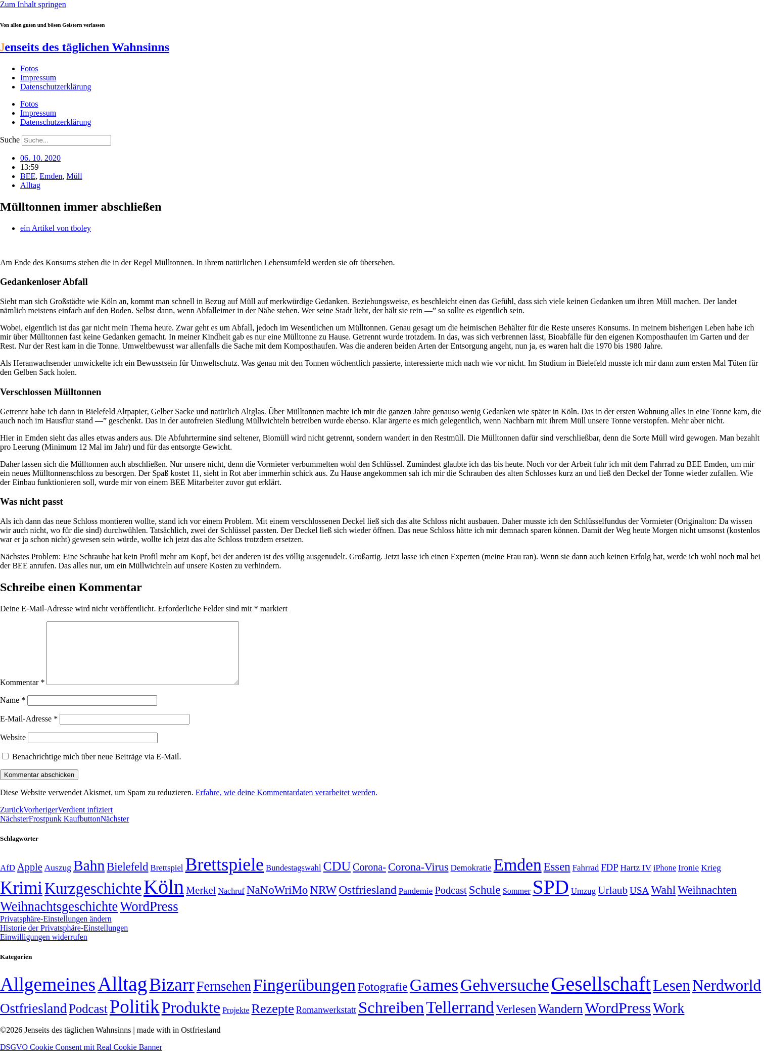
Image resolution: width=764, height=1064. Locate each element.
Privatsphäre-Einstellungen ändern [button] (56, 931)
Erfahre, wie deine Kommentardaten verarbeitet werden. (286, 804)
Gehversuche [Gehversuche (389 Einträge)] (504, 997)
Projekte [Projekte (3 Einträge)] (235, 1022)
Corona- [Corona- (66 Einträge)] (369, 879)
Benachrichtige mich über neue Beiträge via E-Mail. (96, 768)
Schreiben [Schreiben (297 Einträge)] (391, 1019)
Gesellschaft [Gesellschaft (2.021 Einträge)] (601, 996)
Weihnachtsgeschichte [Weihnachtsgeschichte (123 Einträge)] (59, 918)
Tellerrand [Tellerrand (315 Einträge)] (460, 1019)
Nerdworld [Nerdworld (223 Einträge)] (726, 997)
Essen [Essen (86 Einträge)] (557, 879)
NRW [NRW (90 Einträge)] (323, 901)
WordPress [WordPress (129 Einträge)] (149, 918)
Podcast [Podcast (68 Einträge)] (451, 902)
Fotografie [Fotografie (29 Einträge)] (383, 998)
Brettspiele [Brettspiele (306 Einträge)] (224, 876)
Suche (10, 139)
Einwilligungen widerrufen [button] (43, 949)
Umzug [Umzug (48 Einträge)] (583, 903)
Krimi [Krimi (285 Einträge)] (21, 900)
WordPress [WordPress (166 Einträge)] (618, 1020)
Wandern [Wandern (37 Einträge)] (560, 1021)
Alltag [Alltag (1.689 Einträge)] (122, 996)
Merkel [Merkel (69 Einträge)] (201, 902)
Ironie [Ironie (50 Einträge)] (688, 880)
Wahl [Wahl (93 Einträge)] (663, 901)
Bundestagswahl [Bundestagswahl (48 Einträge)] (293, 880)
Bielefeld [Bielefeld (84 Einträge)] (127, 879)
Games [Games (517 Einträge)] (434, 997)
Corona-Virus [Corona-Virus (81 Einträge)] (418, 879)
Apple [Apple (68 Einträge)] (29, 879)
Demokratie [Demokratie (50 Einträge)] (471, 880)
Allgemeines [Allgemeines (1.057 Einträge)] (48, 996)
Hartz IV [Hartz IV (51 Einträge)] (635, 880)
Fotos (29, 68)
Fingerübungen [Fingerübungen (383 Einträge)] (304, 997)
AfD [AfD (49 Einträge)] (7, 880)
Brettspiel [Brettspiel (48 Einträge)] (167, 880)
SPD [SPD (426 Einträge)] (551, 899)
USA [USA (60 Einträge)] (639, 902)
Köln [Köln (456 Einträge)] (164, 899)
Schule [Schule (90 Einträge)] (485, 901)
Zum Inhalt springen (33, 4)
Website (13, 749)
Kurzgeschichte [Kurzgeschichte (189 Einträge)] (92, 900)
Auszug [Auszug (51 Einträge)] (57, 880)
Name (12, 712)
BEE (27, 176)
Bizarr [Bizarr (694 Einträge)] (172, 997)
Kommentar (22, 694)
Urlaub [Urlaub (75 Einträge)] (613, 902)
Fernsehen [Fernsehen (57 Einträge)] (224, 998)
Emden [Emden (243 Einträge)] (518, 876)
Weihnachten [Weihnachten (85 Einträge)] (707, 902)
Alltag (30, 185)
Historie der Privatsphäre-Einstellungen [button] (64, 940)
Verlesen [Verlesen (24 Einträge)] (516, 1021)
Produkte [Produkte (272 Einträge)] (191, 1019)
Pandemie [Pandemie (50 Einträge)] (416, 903)
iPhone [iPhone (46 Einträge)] (664, 880)
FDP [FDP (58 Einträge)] (609, 879)
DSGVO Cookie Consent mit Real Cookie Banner (81, 1059)
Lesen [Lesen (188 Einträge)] (671, 997)
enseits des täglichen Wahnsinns (84, 47)
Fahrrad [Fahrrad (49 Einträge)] (585, 880)
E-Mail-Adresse (29, 731)
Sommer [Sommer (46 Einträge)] (517, 903)
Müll (74, 176)
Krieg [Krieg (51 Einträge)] (711, 880)
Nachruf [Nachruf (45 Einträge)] (231, 903)
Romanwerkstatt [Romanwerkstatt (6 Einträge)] (326, 1022)
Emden (50, 176)
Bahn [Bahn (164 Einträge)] (89, 877)
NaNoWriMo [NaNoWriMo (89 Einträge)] (277, 902)
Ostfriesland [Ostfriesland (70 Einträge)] (33, 1020)
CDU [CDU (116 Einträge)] (337, 878)
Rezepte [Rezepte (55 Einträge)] (273, 1020)
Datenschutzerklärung (55, 86)
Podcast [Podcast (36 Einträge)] (88, 1021)
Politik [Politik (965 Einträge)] (135, 1018)
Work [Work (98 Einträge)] (668, 1020)
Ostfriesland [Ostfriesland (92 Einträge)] (368, 901)
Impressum (38, 77)
